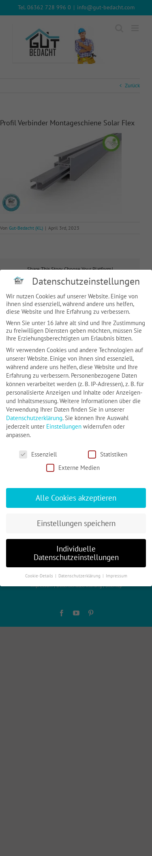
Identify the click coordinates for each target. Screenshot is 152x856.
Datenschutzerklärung (34, 418)
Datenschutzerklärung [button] (80, 576)
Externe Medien (73, 467)
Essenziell (38, 454)
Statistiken (107, 454)
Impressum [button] (116, 576)
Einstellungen (63, 426)
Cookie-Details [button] (39, 576)
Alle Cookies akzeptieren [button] (76, 498)
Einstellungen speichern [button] (76, 523)
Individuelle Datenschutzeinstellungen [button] (76, 553)
